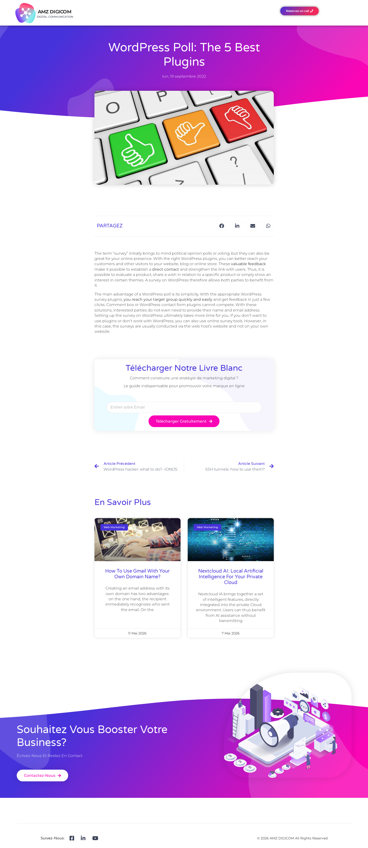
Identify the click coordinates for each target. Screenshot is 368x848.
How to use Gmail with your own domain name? (137, 574)
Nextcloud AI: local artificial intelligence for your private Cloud (230, 576)
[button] (221, 226)
